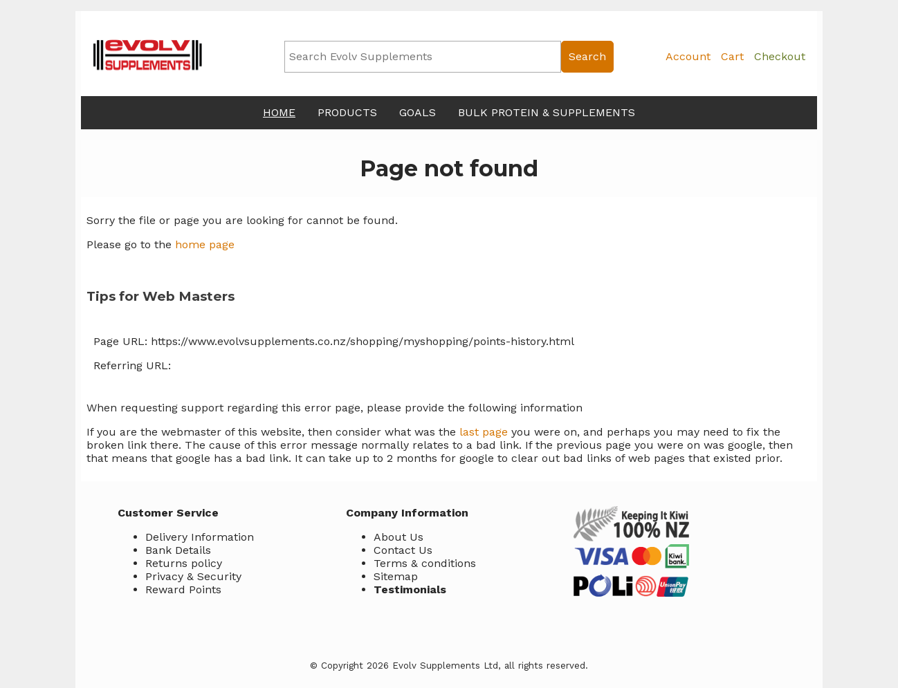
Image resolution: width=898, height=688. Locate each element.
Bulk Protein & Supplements (546, 112)
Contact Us (403, 550)
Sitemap (396, 576)
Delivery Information (199, 536)
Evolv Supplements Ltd (445, 665)
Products (347, 112)
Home (279, 112)
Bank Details (178, 550)
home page (205, 244)
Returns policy (183, 563)
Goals (417, 112)
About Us (398, 536)
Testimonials (410, 589)
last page (483, 431)
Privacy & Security (193, 576)
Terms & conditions (425, 563)
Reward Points (183, 589)
